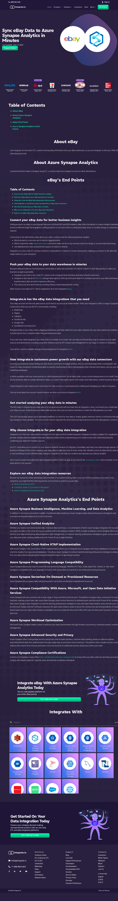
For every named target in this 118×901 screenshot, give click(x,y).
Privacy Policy (71, 878)
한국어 (100, 882)
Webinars (101, 861)
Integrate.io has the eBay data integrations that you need (34, 200)
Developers (39, 875)
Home (49, 7)
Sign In (106, 2)
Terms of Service (104, 890)
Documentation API (73, 869)
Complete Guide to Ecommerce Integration (31, 487)
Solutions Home (40, 855)
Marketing (38, 866)
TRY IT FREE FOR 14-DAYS (49, 699)
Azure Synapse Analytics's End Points (26, 127)
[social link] (9, 871)
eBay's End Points (20, 122)
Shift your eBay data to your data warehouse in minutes (34, 197)
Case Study (38, 80)
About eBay (18, 111)
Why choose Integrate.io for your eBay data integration (34, 210)
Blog (67, 855)
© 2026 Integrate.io (14, 890)
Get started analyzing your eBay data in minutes (31, 207)
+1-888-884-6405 (17, 867)
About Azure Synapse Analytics (22, 116)
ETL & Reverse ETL (42, 858)
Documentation (71, 866)
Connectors (78, 7)
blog (69, 289)
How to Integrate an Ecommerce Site (29, 490)
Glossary (69, 880)
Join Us (101, 869)
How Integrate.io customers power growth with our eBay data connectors (40, 203)
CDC (40, 278)
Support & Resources (73, 861)
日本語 (100, 879)
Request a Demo (10, 48)
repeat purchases (41, 243)
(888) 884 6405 (14, 2)
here (71, 349)
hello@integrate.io (17, 861)
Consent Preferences (73, 883)
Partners (101, 866)
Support (37, 872)
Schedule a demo (93, 460)
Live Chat (69, 858)
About (100, 864)
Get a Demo (103, 7)
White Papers (103, 858)
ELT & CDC (38, 861)
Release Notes (40, 878)
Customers (102, 855)
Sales (37, 869)
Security (69, 872)
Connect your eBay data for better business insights (32, 194)
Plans (86, 7)
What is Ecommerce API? (24, 484)
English (100, 877)
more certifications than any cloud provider (57, 657)
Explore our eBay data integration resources (30, 213)
